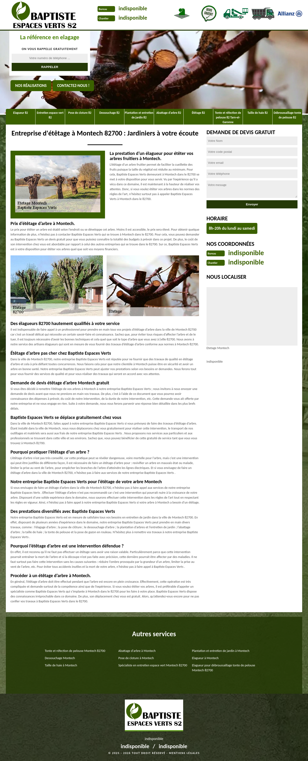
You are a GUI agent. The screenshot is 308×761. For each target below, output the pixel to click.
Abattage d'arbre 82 (168, 112)
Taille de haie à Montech (61, 665)
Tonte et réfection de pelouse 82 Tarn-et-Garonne (228, 117)
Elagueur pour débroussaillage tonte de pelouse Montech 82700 (223, 667)
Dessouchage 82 (109, 112)
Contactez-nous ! (73, 85)
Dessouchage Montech (60, 658)
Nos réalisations (31, 85)
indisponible (133, 8)
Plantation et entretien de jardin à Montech (220, 651)
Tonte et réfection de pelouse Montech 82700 (75, 651)
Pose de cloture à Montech (136, 658)
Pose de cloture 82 (79, 112)
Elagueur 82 (20, 112)
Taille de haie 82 (258, 112)
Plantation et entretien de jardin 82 (139, 115)
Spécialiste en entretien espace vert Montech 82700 (152, 665)
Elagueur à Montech (205, 658)
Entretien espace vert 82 (50, 115)
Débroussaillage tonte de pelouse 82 (287, 115)
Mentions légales (184, 753)
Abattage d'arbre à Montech (137, 651)
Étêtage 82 (198, 112)
